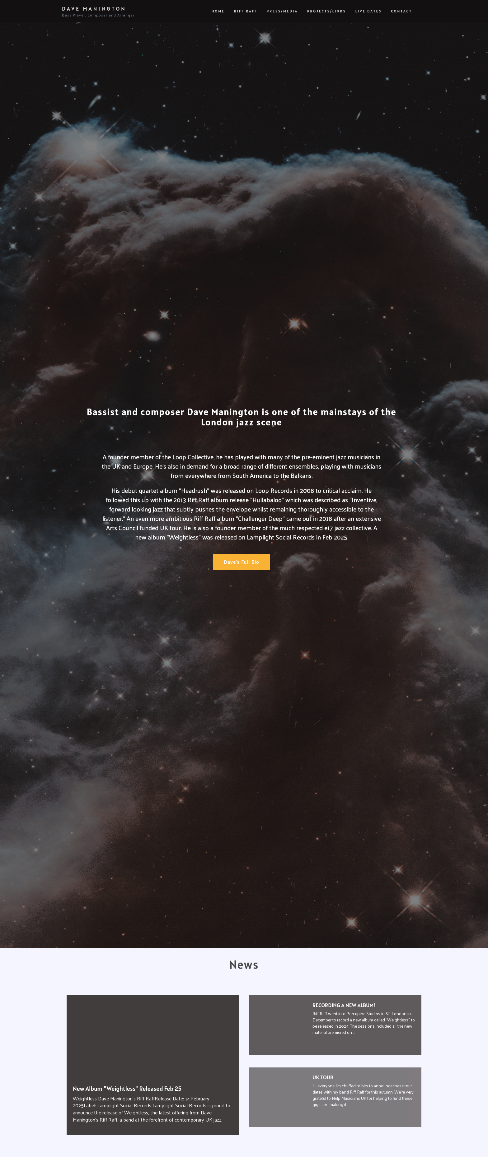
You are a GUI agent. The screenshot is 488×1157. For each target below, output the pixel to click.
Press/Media (282, 11)
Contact (401, 11)
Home (218, 11)
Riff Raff (245, 11)
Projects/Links (326, 11)
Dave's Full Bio (241, 561)
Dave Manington (98, 11)
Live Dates (368, 11)
